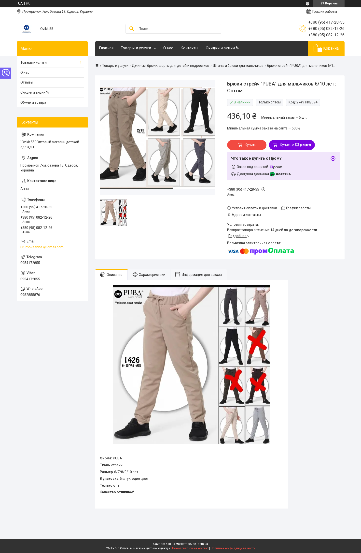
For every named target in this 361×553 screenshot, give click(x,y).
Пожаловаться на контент (190, 548)
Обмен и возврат (34, 102)
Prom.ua (202, 544)
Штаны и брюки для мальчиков (238, 66)
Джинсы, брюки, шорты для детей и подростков (170, 66)
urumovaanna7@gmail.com (42, 247)
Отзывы (26, 82)
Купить (250, 145)
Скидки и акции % (222, 48)
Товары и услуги (136, 48)
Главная (106, 48)
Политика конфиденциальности (233, 548)
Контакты (189, 48)
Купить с (295, 145)
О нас (168, 48)
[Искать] (131, 29)
